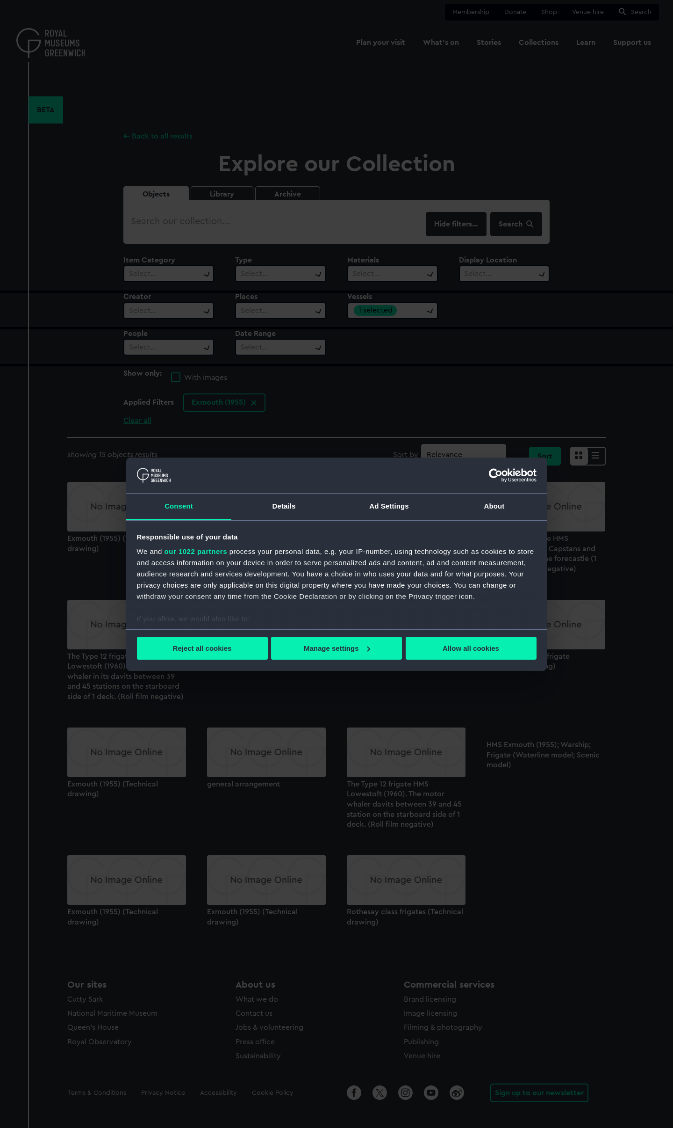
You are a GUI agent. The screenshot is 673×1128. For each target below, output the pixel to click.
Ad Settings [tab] (388, 506)
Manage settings (337, 648)
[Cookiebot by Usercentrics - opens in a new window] (496, 475)
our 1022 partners (196, 551)
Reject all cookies (202, 648)
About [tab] (494, 506)
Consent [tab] (179, 506)
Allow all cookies (471, 648)
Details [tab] (284, 506)
